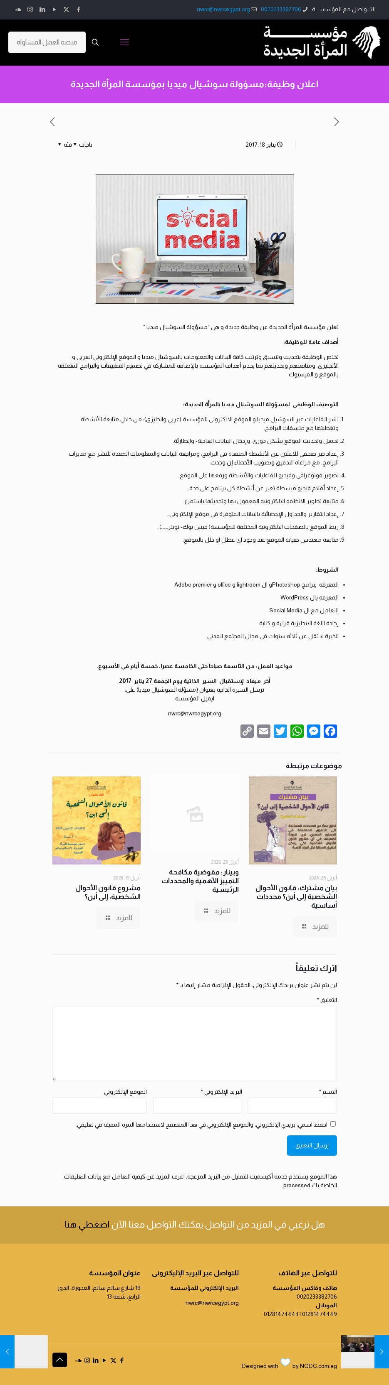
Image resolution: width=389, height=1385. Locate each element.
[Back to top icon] (59, 1360)
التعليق (327, 1000)
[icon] (18, 9)
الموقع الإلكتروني (125, 1091)
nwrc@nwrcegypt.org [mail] (223, 9)
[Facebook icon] (78, 9)
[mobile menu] (124, 42)
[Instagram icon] (30, 9)
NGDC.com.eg (318, 1366)
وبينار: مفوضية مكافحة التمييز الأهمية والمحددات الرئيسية (200, 881)
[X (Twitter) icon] (66, 9)
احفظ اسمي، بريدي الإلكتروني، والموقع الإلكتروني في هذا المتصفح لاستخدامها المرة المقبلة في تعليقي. (201, 1124)
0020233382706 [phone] (281, 9)
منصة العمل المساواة (47, 42)
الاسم (328, 1091)
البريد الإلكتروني (221, 1091)
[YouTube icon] (54, 9)
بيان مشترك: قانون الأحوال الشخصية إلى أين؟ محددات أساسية (296, 896)
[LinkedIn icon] (42, 9)
